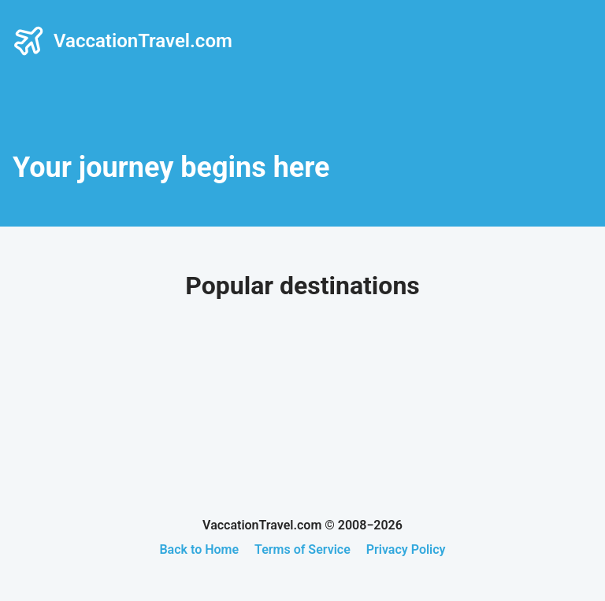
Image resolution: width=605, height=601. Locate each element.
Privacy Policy (406, 549)
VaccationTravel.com (122, 41)
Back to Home (199, 549)
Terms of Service (302, 549)
